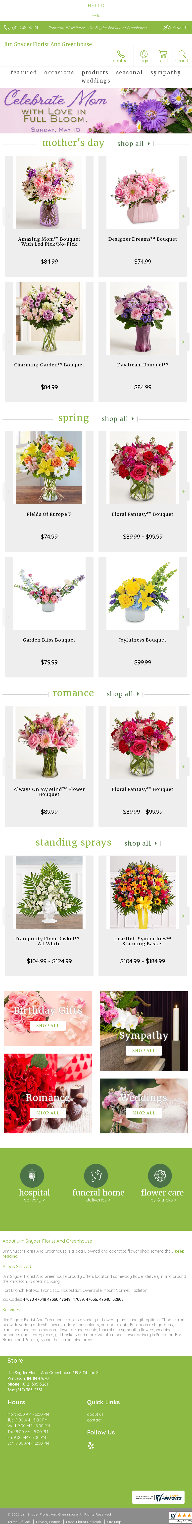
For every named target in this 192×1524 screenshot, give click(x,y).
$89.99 (49, 811)
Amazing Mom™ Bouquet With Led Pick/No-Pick (49, 241)
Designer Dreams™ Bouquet (142, 239)
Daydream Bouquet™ (143, 365)
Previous (7, 216)
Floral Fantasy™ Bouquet (143, 514)
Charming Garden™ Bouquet (49, 365)
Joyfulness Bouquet (142, 640)
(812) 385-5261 (25, 27)
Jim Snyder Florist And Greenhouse (48, 44)
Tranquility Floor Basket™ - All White (49, 941)
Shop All (130, 144)
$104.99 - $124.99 (49, 961)
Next (184, 216)
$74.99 (142, 261)
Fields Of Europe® (49, 514)
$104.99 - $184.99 (142, 961)
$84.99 (49, 261)
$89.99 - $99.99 (143, 536)
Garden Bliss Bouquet (49, 640)
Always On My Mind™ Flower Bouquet (49, 791)
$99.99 (142, 662)
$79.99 (49, 662)
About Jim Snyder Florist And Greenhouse (47, 1241)
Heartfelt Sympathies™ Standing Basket (142, 941)
